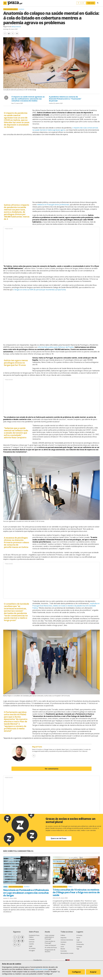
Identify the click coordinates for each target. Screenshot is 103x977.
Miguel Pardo (7, 26)
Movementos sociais (67, 953)
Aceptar (93, 972)
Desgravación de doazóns (50, 950)
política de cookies (41, 969)
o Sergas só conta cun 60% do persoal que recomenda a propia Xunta (39, 289)
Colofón (31, 944)
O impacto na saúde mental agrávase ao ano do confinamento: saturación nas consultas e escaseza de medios (28, 99)
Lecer (62, 946)
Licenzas (31, 942)
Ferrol (78, 937)
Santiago (79, 946)
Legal (30, 946)
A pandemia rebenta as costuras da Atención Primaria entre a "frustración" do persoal (65, 99)
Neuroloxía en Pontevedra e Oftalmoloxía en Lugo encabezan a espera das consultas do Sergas (26, 892)
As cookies (32, 948)
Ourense (79, 942)
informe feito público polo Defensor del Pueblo (56, 347)
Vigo (77, 949)
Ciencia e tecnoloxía (67, 940)
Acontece (21, 9)
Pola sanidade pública (10, 9)
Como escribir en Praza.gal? (50, 942)
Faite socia (90, 3)
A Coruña (79, 935)
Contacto (31, 939)
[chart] (51, 168)
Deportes (63, 937)
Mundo (63, 949)
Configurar (76, 972)
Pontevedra (80, 944)
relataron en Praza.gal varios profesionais (53, 204)
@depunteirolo (16, 26)
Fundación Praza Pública (34, 936)
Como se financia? (50, 945)
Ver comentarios (51, 769)
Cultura (63, 944)
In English (32, 950)
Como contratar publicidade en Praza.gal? (49, 937)
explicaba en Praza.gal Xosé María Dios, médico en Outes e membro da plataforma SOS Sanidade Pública (66, 605)
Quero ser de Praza (58, 838)
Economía (64, 951)
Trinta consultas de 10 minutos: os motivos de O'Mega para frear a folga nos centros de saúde (76, 892)
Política (70, 887)
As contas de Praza (51, 947)
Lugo (77, 940)
